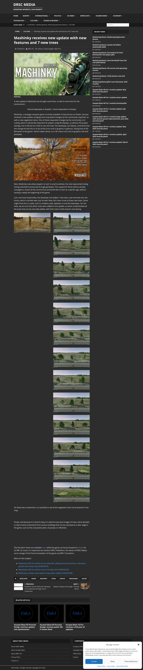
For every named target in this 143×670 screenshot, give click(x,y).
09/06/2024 (97, 57)
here (44, 547)
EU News (70, 16)
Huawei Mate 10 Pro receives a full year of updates (75, 627)
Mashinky (43, 579)
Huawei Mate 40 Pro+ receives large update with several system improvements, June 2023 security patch (110, 119)
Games (33, 579)
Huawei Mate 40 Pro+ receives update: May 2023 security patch (109, 128)
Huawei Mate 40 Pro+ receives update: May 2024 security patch (109, 91)
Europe (26, 16)
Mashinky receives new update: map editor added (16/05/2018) (45, 573)
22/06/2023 (97, 123)
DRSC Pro (31, 49)
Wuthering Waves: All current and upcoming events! (110, 69)
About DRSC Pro (16, 654)
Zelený (84, 579)
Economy (117, 16)
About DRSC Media (122, 666)
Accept (94, 661)
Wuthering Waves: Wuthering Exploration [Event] (109, 38)
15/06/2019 (21, 49)
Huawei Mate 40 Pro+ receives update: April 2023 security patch (109, 135)
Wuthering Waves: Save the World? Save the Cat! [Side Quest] (110, 61)
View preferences (131, 661)
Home (15, 16)
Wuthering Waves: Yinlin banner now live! (109, 76)
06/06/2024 (97, 78)
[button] (138, 644)
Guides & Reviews (51, 20)
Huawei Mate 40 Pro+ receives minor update (110, 97)
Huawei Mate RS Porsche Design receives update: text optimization (25, 627)
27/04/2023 (97, 139)
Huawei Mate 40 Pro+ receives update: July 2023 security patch (109, 110)
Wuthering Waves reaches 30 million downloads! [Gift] (107, 46)
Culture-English (48, 49)
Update (62, 579)
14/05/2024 (97, 94)
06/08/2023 (97, 106)
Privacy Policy (101, 666)
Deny (112, 661)
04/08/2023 (97, 113)
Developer (23, 579)
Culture (33, 20)
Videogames (73, 579)
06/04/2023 (97, 147)
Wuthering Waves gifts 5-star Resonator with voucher (110, 83)
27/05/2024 (97, 86)
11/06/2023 (97, 131)
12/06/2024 (97, 42)
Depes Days (85, 16)
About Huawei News (18, 650)
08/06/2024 (97, 73)
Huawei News (101, 16)
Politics (57, 16)
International (41, 16)
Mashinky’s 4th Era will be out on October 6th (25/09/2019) (43, 569)
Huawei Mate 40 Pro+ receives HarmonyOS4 (110, 103)
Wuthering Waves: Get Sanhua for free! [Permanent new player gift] (108, 54)
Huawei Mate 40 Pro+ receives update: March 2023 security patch (110, 143)
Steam (80, 547)
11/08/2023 (97, 100)
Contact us (14, 661)
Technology (19, 20)
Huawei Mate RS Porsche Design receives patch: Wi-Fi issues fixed (51, 627)
